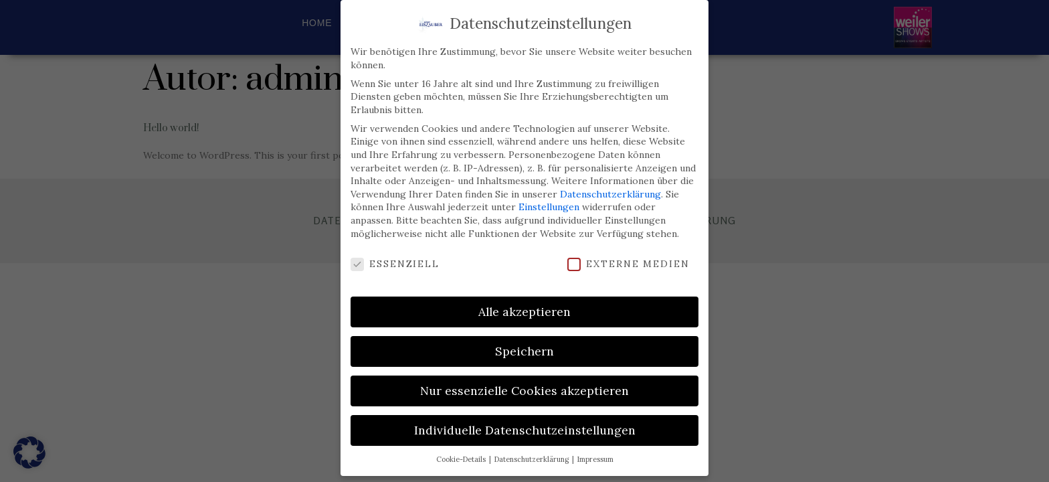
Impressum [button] (595, 453)
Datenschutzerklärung (610, 187)
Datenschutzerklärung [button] (532, 453)
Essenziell (395, 258)
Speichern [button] (524, 345)
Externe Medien (628, 258)
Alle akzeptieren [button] (524, 305)
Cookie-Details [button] (462, 453)
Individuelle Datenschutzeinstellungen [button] (525, 424)
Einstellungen (548, 201)
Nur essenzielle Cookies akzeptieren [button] (524, 384)
